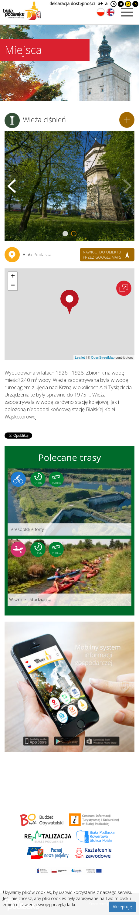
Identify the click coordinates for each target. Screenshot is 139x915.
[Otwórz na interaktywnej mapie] (123, 288)
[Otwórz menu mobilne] (127, 12)
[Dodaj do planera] (126, 120)
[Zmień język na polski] (101, 12)
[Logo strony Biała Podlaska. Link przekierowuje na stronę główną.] (22, 10)
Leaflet (80, 357)
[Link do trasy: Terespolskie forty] (69, 502)
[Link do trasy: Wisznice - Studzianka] (69, 572)
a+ (100, 3)
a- (107, 3)
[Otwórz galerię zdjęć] (69, 186)
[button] (69, 302)
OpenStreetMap (103, 357)
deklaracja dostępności (72, 3)
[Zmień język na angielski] (110, 12)
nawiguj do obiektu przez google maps (102, 254)
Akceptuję (122, 907)
